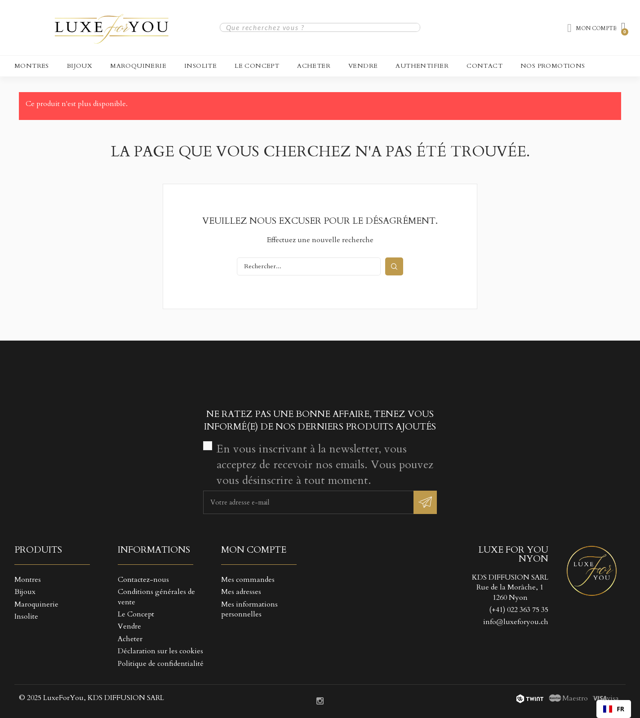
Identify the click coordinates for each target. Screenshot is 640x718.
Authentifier (422, 66)
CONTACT (484, 66)
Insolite (200, 66)
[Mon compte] (592, 28)
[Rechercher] (309, 266)
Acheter (313, 66)
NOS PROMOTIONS (552, 66)
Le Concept (257, 66)
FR (613, 709)
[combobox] (613, 709)
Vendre (363, 66)
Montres (31, 66)
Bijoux (79, 66)
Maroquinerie (138, 66)
